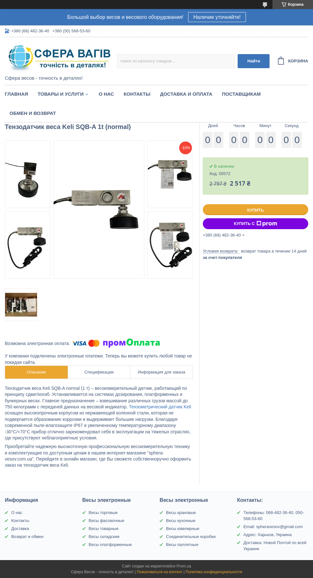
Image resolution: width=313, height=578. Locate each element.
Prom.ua (184, 566)
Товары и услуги (61, 94)
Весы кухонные (180, 520)
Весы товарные (103, 528)
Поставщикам (241, 94)
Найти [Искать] (253, 61)
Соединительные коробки (191, 536)
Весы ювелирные (183, 528)
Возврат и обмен (27, 536)
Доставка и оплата (186, 94)
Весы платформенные (110, 544)
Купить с (255, 224)
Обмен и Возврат (33, 113)
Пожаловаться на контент (159, 572)
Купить (255, 210)
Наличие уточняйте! (216, 17)
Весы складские (104, 536)
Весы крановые (181, 512)
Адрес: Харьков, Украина (267, 534)
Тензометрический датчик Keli (160, 406)
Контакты (137, 94)
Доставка (20, 528)
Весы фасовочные (106, 520)
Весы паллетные (182, 544)
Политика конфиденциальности (214, 572)
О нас (106, 94)
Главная (16, 94)
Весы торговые (103, 512)
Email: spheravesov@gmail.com (273, 526)
